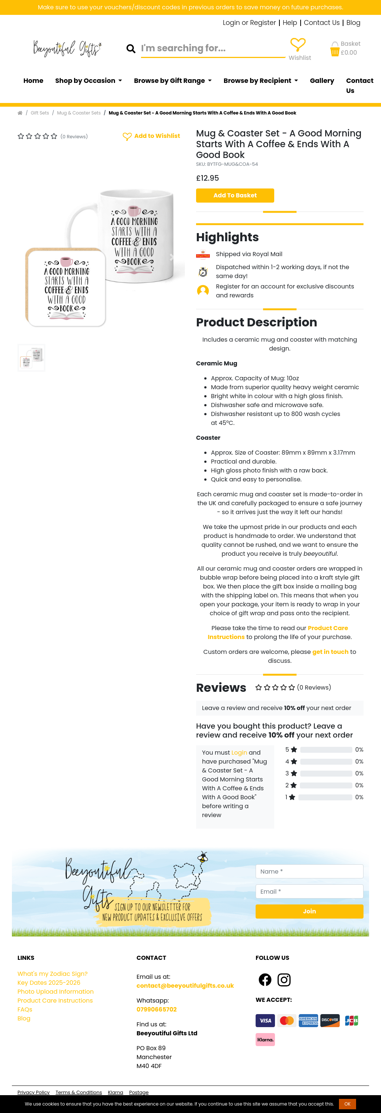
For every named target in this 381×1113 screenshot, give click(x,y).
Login (239, 752)
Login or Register (249, 23)
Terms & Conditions (78, 1092)
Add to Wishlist (150, 136)
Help (290, 23)
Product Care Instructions (55, 1000)
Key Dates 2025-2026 (48, 982)
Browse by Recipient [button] (258, 80)
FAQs (24, 1009)
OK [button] (348, 1104)
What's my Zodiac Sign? (52, 974)
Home (33, 80)
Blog (353, 23)
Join (309, 911)
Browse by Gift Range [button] (170, 80)
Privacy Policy (33, 1092)
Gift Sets (40, 113)
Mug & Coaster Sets (78, 113)
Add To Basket (235, 195)
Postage (138, 1092)
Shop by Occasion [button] (86, 80)
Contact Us (322, 23)
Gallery (322, 80)
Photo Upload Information (55, 991)
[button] (30, 257)
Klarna (115, 1092)
